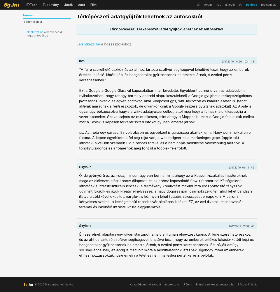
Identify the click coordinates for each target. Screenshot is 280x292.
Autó (81, 5)
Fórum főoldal (33, 21)
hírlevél (230, 4)
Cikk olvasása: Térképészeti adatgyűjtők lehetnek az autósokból (166, 29)
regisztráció (268, 4)
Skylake (85, 167)
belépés (251, 4)
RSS (218, 4)
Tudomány (51, 5)
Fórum (188, 284)
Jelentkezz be (34, 32)
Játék (68, 5)
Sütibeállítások (247, 284)
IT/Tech (31, 5)
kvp (82, 61)
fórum (208, 4)
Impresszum (172, 284)
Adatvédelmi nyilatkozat (145, 284)
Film (93, 5)
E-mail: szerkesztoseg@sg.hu (215, 284)
